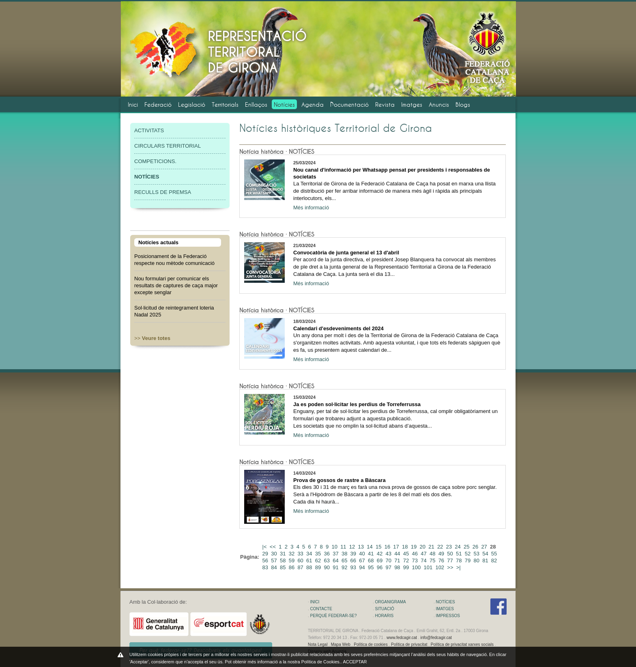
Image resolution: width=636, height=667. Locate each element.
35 (318, 554)
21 (432, 547)
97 (389, 567)
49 (442, 554)
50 (450, 554)
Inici (133, 104)
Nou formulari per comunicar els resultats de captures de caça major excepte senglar (176, 285)
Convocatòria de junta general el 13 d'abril (346, 253)
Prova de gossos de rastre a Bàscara (339, 480)
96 (380, 567)
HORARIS (384, 615)
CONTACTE (321, 609)
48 (433, 554)
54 (486, 554)
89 (318, 567)
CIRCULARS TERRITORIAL (167, 146)
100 (417, 567)
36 (327, 554)
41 (371, 554)
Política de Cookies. (321, 661)
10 (335, 547)
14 (370, 547)
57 (274, 560)
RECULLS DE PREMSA (162, 192)
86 (292, 567)
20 (423, 547)
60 (301, 560)
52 (468, 554)
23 (449, 547)
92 (345, 567)
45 (406, 554)
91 (336, 567)
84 (274, 567)
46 (415, 554)
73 (415, 560)
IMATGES (445, 609)
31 (283, 554)
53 (477, 554)
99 (406, 567)
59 (292, 560)
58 (283, 560)
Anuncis (439, 104)
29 (266, 554)
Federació (158, 104)
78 (459, 560)
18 (405, 547)
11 (344, 547)
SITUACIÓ (384, 609)
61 (310, 560)
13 (361, 547)
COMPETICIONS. (155, 161)
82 (494, 560)
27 (484, 547)
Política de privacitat (409, 644)
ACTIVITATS (149, 130)
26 (476, 547)
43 (389, 554)
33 (301, 554)
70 (389, 560)
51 (459, 554)
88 (310, 567)
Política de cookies (370, 644)
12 (353, 547)
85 (283, 567)
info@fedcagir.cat (435, 637)
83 (266, 567)
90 (327, 567)
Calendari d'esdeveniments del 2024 (338, 328)
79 (468, 560)
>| (459, 567)
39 (354, 554)
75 (433, 560)
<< (273, 547)
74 (424, 560)
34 (310, 554)
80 (477, 560)
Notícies (284, 104)
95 (371, 567)
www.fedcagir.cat (402, 637)
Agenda (312, 104)
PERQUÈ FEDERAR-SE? (333, 615)
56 (266, 560)
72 (406, 560)
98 (398, 567)
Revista (385, 104)
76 (442, 560)
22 (441, 547)
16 (388, 547)
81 (486, 560)
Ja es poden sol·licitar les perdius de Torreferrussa (357, 404)
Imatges (411, 104)
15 (379, 547)
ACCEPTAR (355, 661)
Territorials (225, 104)
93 (354, 567)
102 (440, 567)
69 (380, 560)
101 (428, 567)
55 (494, 554)
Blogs (463, 104)
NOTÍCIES (445, 602)
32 (292, 554)
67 (362, 560)
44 (398, 554)
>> (152, 338)
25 (467, 547)
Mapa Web (340, 644)
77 (450, 560)
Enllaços (256, 104)
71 (398, 560)
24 (458, 547)
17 (396, 547)
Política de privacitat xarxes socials (462, 644)
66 (354, 560)
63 (327, 560)
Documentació (349, 104)
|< (265, 547)
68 (371, 560)
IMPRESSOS (448, 615)
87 (301, 567)
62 (318, 560)
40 (362, 554)
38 (345, 554)
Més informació (311, 207)
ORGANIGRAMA (390, 602)
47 (424, 554)
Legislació (191, 104)
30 (274, 554)
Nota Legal (317, 644)
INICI (315, 602)
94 (362, 567)
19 (414, 547)
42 (380, 554)
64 (336, 560)
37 (336, 554)
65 (345, 560)
